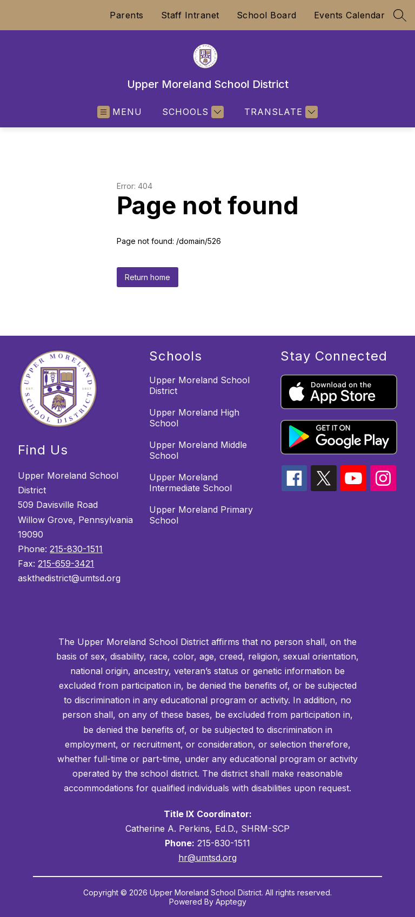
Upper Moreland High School (194, 418)
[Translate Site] (280, 112)
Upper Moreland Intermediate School (190, 482)
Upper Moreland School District (199, 385)
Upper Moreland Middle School (198, 450)
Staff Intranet (190, 15)
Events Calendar (349, 15)
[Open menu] (119, 112)
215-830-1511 (76, 549)
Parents (127, 15)
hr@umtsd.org (207, 857)
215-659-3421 (66, 563)
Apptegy (231, 901)
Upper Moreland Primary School (201, 515)
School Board (267, 15)
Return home (147, 277)
